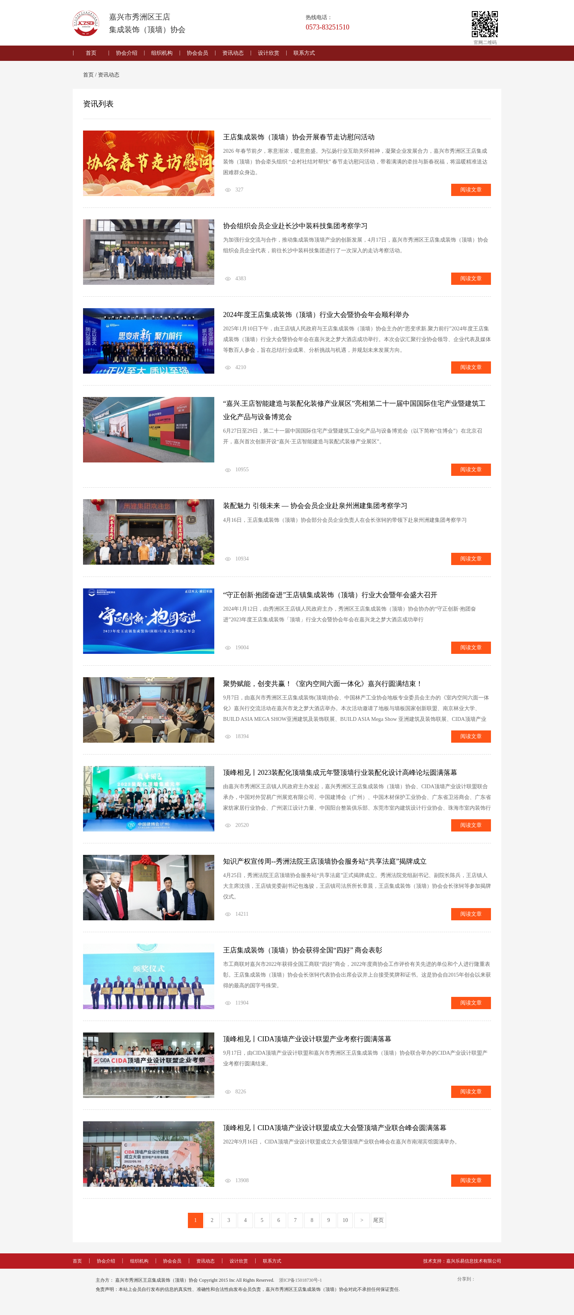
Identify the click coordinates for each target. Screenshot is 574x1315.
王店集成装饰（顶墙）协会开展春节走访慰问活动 (299, 137)
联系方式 (304, 53)
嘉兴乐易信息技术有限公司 (473, 1265)
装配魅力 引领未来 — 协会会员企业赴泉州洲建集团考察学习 (315, 508)
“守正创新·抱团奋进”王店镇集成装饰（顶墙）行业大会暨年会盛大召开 (330, 597)
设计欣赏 (268, 53)
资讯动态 (233, 53)
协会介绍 (126, 53)
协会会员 (197, 53)
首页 (91, 53)
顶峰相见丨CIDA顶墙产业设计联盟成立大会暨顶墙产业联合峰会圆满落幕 (335, 1132)
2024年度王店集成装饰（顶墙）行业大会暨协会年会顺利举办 (316, 316)
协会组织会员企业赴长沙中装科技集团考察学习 (295, 226)
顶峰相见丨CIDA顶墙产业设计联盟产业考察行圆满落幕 (307, 1043)
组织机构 (162, 53)
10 (345, 1225)
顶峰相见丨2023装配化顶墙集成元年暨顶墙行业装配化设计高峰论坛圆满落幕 (340, 775)
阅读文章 (471, 190)
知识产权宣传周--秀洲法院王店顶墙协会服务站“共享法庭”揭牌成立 (325, 865)
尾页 (378, 1225)
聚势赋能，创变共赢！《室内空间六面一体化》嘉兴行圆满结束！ (323, 686)
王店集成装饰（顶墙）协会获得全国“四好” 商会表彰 (302, 954)
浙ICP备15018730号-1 (300, 1284)
